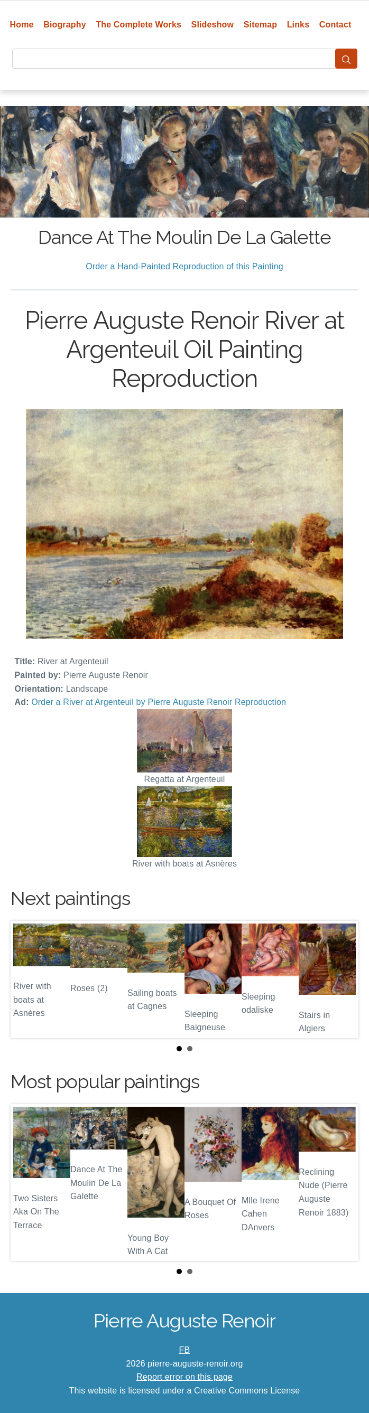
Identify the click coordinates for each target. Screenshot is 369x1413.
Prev (27, 979)
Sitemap (260, 24)
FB (184, 1349)
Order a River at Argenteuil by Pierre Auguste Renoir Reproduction (158, 702)
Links (298, 24)
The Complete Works (138, 24)
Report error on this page (184, 1376)
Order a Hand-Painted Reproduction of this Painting (184, 266)
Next (342, 979)
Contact (335, 24)
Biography (64, 24)
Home (22, 24)
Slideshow (212, 24)
